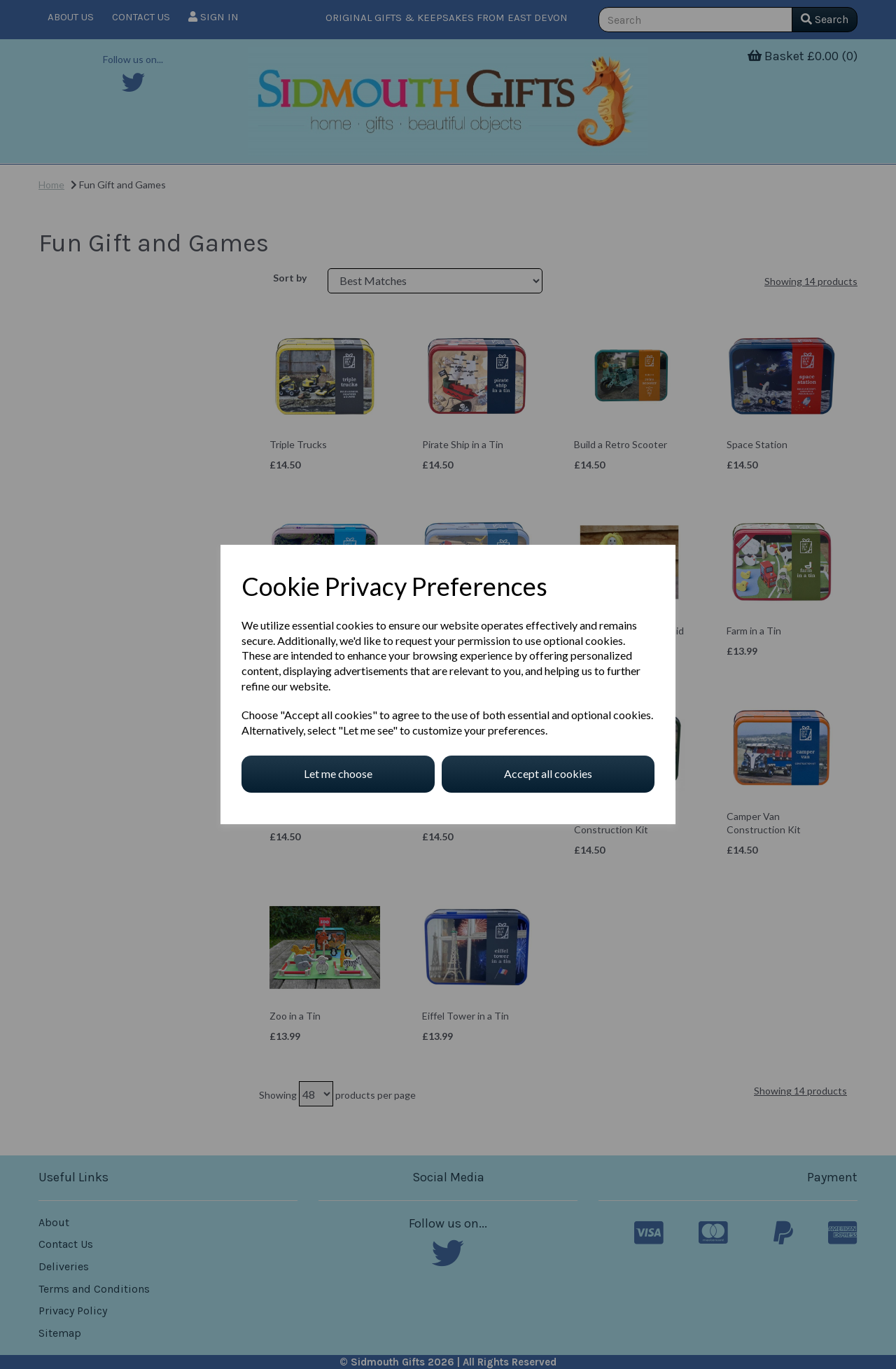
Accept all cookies (548, 773)
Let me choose (338, 773)
